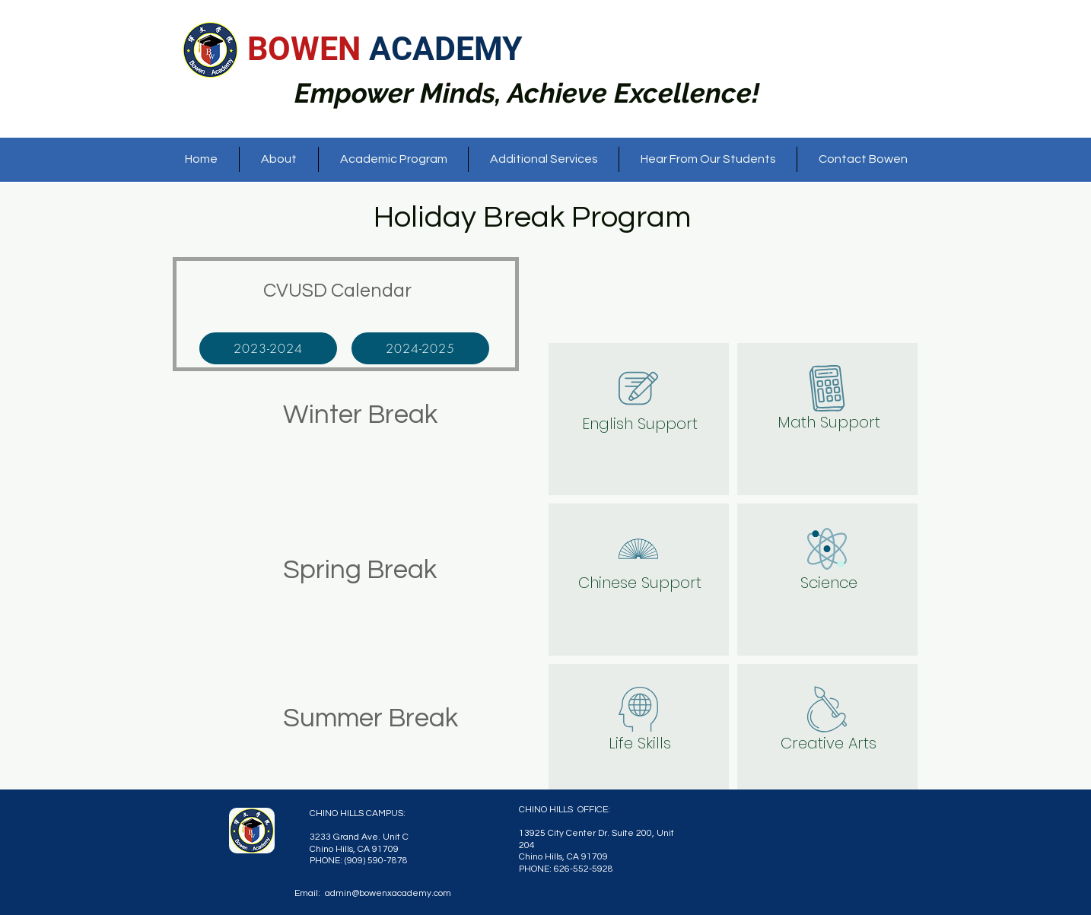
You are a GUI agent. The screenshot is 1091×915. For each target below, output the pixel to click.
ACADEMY (446, 49)
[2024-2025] (420, 348)
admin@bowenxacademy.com (388, 893)
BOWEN (308, 49)
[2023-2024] (268, 348)
